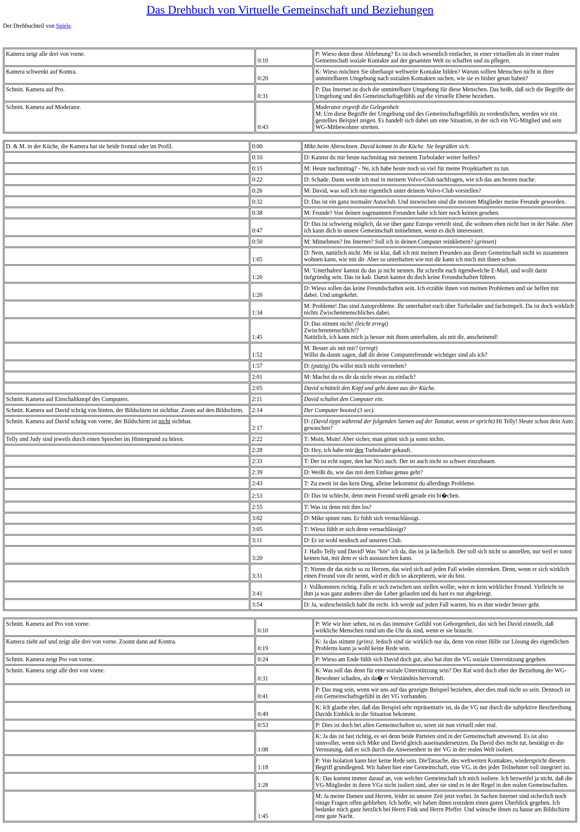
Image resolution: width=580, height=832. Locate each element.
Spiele (63, 26)
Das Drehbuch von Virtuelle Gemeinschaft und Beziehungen (290, 9)
